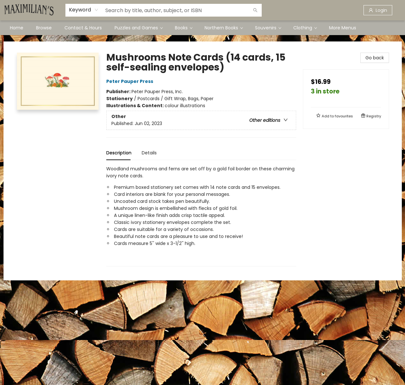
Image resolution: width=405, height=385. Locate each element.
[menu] (203, 27)
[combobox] (83, 10)
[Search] (255, 10)
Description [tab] (118, 153)
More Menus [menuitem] (342, 28)
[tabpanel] (201, 215)
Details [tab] (149, 153)
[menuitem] (17, 27)
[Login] (378, 10)
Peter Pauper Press (130, 81)
